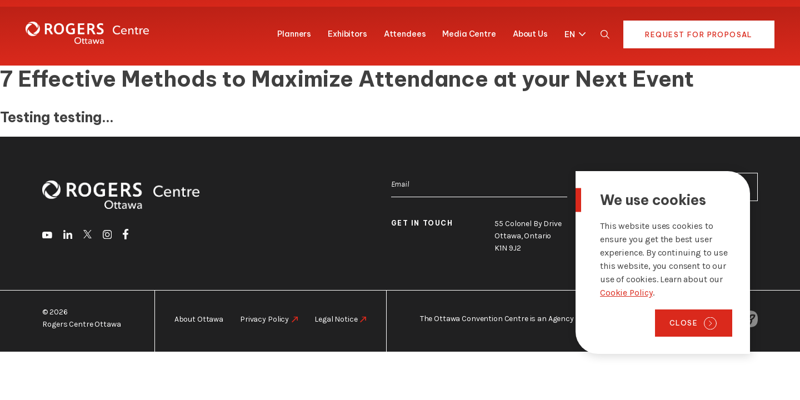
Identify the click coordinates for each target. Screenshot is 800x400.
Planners (294, 34)
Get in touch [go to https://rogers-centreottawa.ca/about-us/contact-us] (422, 223)
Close (683, 322)
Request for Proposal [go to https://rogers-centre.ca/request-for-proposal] (699, 34)
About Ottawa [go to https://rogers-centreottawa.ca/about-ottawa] (198, 319)
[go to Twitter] (87, 236)
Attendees (405, 34)
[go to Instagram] (107, 236)
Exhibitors (347, 34)
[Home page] (87, 33)
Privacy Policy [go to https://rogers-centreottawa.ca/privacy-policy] (264, 319)
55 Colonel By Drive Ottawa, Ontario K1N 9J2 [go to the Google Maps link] (527, 236)
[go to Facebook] (125, 236)
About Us (530, 34)
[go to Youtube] (47, 236)
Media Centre (469, 34)
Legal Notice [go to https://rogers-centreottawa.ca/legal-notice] (335, 319)
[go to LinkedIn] (67, 236)
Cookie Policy (626, 292)
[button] (572, 32)
